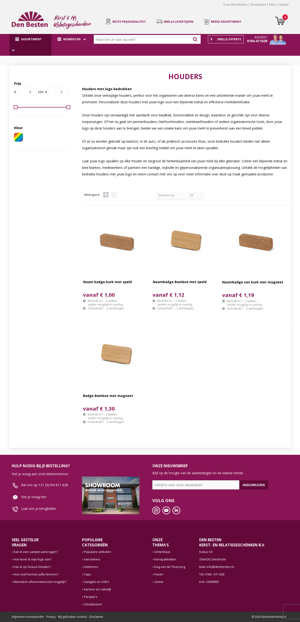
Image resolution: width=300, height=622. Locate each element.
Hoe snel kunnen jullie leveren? (36, 574)
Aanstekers (92, 559)
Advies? (261, 37)
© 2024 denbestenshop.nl (269, 617)
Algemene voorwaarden (28, 617)
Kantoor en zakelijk (97, 589)
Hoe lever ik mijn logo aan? (33, 559)
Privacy (51, 617)
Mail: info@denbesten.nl (216, 567)
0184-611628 (257, 41)
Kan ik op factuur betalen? (32, 567)
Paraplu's (91, 597)
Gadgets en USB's (96, 582)
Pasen (158, 574)
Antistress (91, 567)
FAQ (272, 4)
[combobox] (143, 39)
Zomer (159, 582)
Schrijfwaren (93, 604)
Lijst (114, 194)
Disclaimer (96, 617)
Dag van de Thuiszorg (169, 567)
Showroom (258, 4)
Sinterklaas (162, 552)
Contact (283, 4)
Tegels (106, 194)
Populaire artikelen (97, 552)
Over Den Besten (235, 4)
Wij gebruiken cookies (72, 617)
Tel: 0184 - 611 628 (211, 574)
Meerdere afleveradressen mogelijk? (40, 582)
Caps (87, 574)
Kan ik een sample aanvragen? (36, 552)
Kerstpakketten (165, 559)
